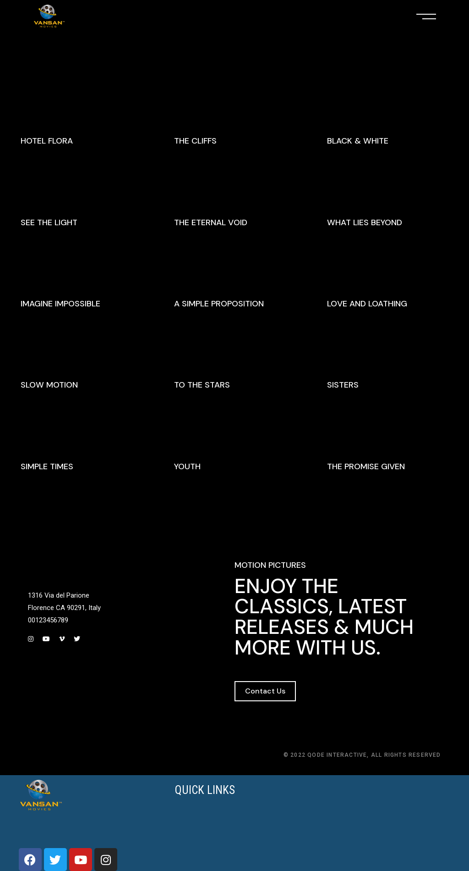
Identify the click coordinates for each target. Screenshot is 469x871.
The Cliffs (195, 140)
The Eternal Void (210, 222)
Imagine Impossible (60, 303)
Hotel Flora (47, 140)
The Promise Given (366, 466)
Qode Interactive (337, 755)
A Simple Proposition (219, 303)
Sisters (343, 384)
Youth (187, 466)
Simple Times (47, 466)
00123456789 (48, 620)
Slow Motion (49, 384)
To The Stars (202, 384)
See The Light (49, 222)
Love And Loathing (367, 303)
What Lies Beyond (364, 222)
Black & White (357, 140)
